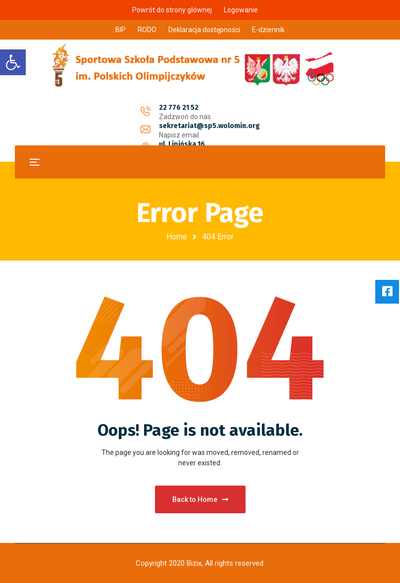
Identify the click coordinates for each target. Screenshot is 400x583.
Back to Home (200, 499)
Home (176, 236)
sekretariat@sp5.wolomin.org (209, 107)
